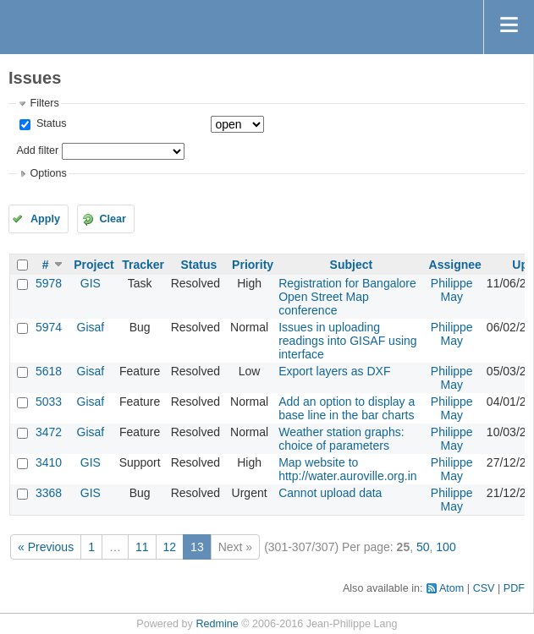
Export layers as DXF (334, 371)
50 (423, 547)
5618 (49, 371)
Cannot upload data (330, 493)
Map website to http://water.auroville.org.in (347, 469)
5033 (49, 401)
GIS (90, 283)
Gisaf (91, 327)
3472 (49, 432)
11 (142, 547)
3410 (49, 462)
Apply (45, 219)
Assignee (455, 264)
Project (93, 264)
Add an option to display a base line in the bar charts (346, 408)
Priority (252, 264)
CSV (484, 588)
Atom (451, 588)
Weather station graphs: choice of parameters (341, 438)
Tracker (143, 264)
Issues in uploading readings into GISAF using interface (347, 340)
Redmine (216, 624)
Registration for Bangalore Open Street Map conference (347, 296)
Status (49, 123)
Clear (112, 219)
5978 (49, 283)
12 (170, 547)
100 (445, 547)
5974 (49, 327)
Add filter (37, 150)
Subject (351, 264)
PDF (514, 588)
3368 (49, 493)
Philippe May (452, 289)
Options (48, 173)
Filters (44, 103)
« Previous (46, 547)
